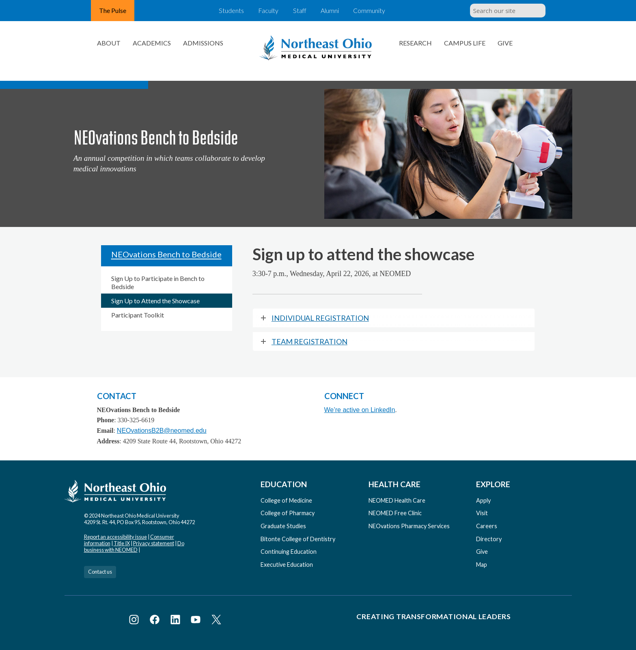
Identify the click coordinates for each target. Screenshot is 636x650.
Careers (486, 526)
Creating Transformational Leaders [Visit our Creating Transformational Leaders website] (433, 616)
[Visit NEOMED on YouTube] (197, 621)
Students (228, 10)
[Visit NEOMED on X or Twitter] (216, 621)
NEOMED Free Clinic (395, 513)
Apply (483, 500)
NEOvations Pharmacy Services (409, 526)
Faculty (267, 10)
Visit (482, 513)
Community (373, 10)
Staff (300, 10)
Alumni (332, 10)
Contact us (100, 571)
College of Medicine (286, 500)
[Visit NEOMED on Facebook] (156, 621)
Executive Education (287, 564)
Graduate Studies (283, 526)
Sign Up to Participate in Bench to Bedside (158, 282)
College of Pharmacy (288, 513)
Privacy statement (153, 543)
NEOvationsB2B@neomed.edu (162, 430)
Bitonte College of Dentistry (298, 539)
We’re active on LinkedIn (359, 409)
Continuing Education (289, 551)
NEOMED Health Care (397, 500)
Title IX (122, 543)
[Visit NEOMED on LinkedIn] (176, 621)
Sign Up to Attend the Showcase (155, 300)
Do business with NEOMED (134, 546)
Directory (489, 539)
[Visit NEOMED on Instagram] (135, 621)
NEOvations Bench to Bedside (166, 254)
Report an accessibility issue (115, 536)
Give (505, 43)
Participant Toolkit (137, 315)
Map (481, 564)
